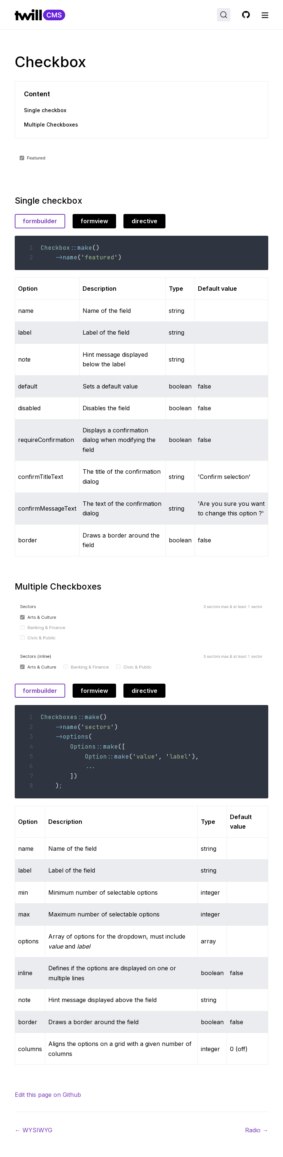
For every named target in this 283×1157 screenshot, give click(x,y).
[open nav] (265, 14)
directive (144, 221)
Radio (256, 1130)
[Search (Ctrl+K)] (223, 14)
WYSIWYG (33, 1130)
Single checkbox (45, 110)
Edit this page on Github (48, 1094)
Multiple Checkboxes (51, 124)
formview (94, 221)
